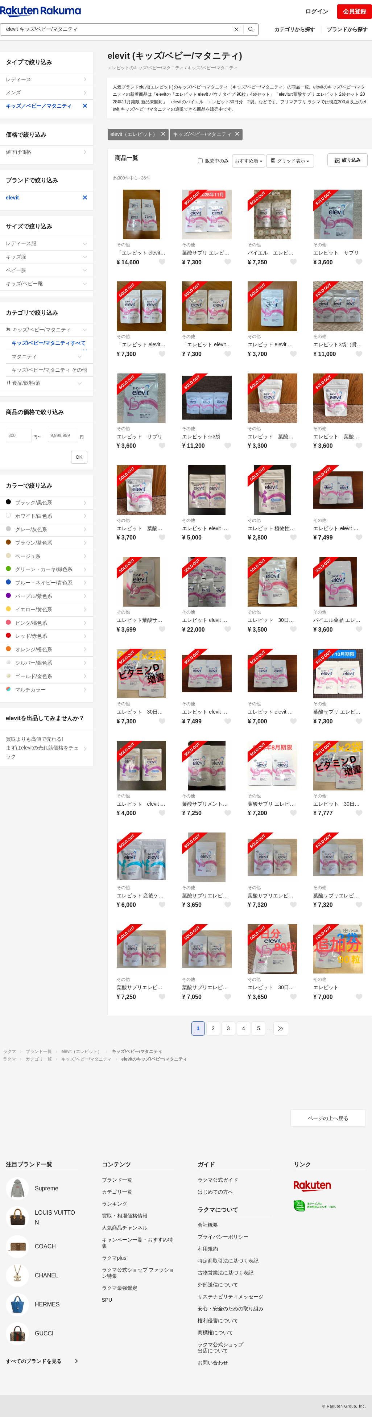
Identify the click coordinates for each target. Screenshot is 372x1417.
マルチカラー (46, 689)
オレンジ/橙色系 (46, 649)
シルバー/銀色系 (46, 663)
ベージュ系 (46, 556)
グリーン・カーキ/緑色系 (46, 569)
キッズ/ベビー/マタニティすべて (49, 345)
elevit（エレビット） (138, 134)
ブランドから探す (347, 29)
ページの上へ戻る (328, 1118)
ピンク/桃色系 (46, 623)
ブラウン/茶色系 (46, 543)
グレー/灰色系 (46, 529)
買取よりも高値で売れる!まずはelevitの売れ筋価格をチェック (46, 747)
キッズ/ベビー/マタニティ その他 (49, 372)
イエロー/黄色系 (46, 609)
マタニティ (47, 356)
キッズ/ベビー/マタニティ (206, 134)
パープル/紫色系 (46, 596)
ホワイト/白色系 (46, 516)
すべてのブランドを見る (34, 1361)
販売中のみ (213, 161)
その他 (123, 244)
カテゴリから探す (294, 29)
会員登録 (354, 11)
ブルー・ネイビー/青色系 (46, 582)
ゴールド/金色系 (46, 676)
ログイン (316, 11)
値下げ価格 (46, 152)
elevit (46, 198)
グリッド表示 (290, 161)
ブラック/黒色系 (46, 502)
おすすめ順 (249, 161)
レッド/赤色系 (46, 636)
